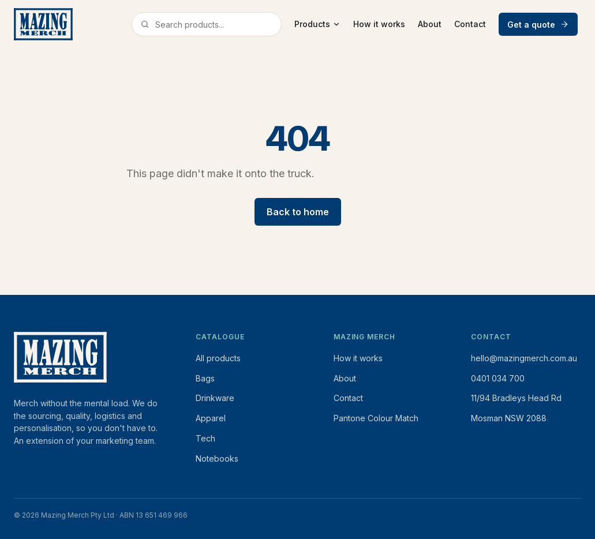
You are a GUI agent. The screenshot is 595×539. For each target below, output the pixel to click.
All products (218, 358)
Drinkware (215, 398)
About (429, 24)
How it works (379, 24)
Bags (205, 378)
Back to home (298, 212)
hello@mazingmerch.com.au (524, 358)
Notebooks (217, 458)
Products (317, 24)
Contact (470, 24)
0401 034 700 (498, 378)
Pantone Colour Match (376, 418)
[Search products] (215, 24)
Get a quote (538, 24)
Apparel (211, 418)
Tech (205, 438)
